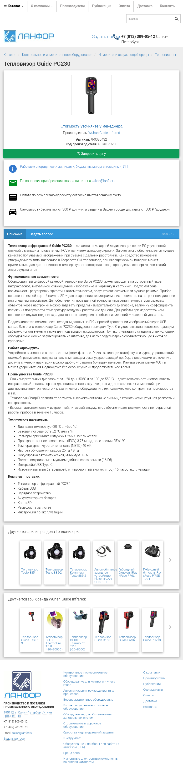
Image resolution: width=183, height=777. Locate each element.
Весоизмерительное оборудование (88, 699)
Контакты (168, 6)
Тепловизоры (165, 55)
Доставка (144, 6)
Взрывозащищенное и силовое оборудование (85, 706)
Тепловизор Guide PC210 (152, 638)
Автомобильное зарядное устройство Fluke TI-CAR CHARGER (105, 576)
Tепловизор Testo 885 (29, 571)
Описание (14, 234)
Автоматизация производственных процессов (88, 692)
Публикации (101, 6)
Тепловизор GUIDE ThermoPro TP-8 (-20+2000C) (54, 643)
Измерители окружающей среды (123, 55)
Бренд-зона (71, 753)
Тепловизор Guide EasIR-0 (127, 640)
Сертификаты (153, 689)
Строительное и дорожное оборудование (82, 725)
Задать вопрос (106, 36)
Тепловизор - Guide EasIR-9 (30, 640)
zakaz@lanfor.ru (103, 181)
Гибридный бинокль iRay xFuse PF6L (128, 572)
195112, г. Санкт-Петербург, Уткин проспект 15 (28, 714)
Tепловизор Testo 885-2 (54, 571)
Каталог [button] (14, 6)
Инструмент (72, 738)
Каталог (10, 55)
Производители (72, 6)
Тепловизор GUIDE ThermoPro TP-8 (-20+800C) (78, 643)
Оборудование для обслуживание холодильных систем (87, 716)
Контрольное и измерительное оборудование (57, 55)
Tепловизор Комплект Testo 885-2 (78, 572)
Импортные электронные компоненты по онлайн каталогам (90, 760)
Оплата (124, 6)
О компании (151, 672)
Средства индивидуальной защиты (88, 732)
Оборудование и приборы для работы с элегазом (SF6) (91, 745)
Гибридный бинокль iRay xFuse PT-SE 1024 (152, 574)
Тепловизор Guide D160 (102, 638)
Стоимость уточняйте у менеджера (91, 126)
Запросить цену (91, 154)
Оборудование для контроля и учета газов (89, 683)
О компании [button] (42, 6)
